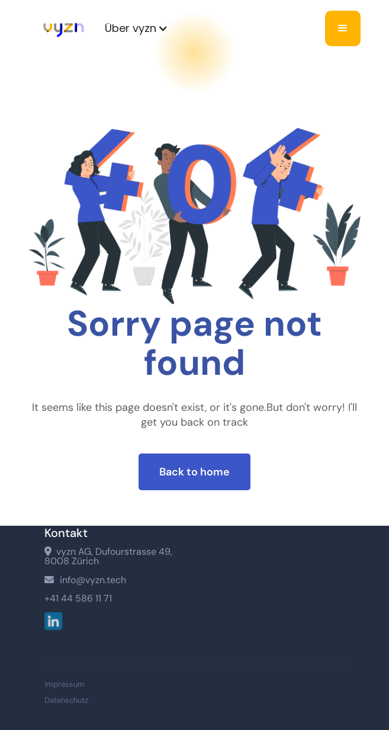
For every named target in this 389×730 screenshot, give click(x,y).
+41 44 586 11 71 (78, 598)
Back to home (194, 472)
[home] (60, 28)
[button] (136, 28)
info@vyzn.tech (85, 580)
